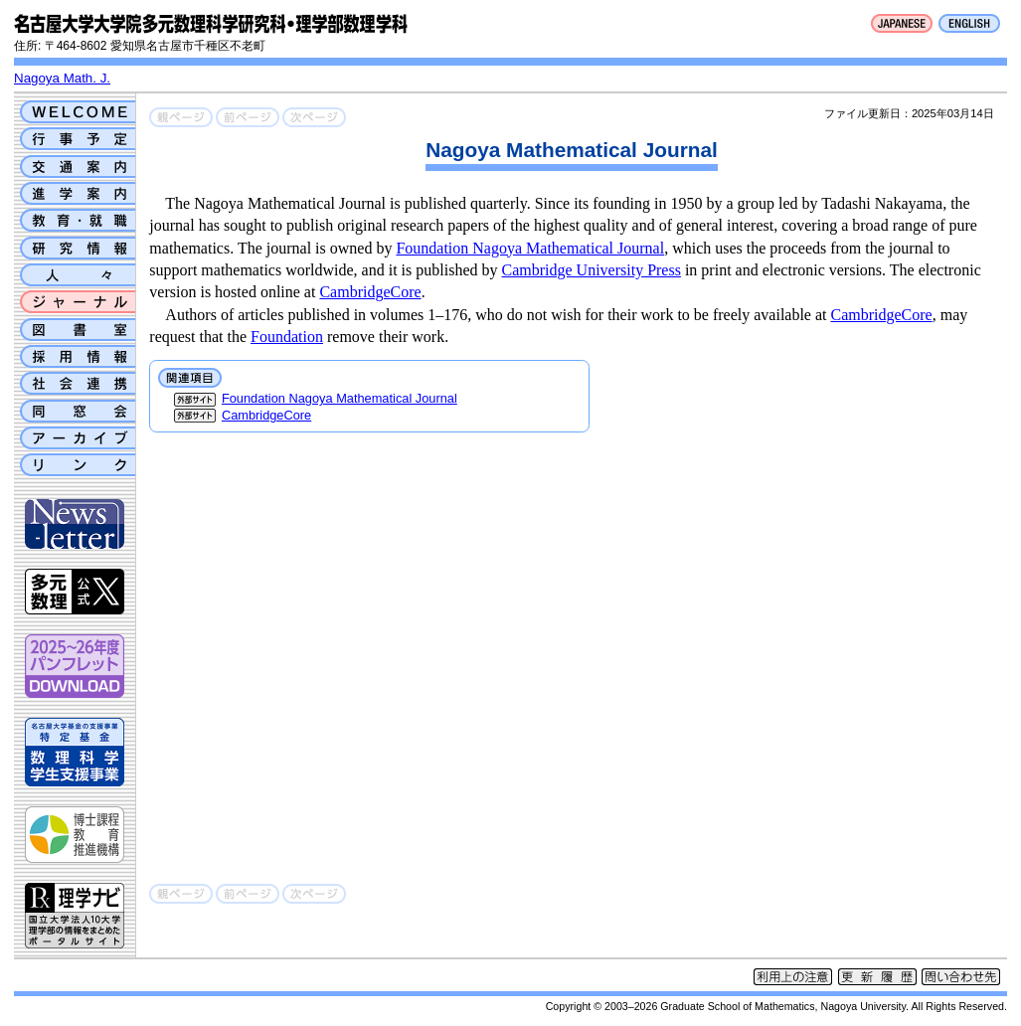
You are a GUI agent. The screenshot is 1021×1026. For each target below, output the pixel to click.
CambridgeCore (370, 291)
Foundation (287, 336)
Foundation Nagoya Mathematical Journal (530, 248)
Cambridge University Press (591, 269)
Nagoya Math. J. (62, 78)
